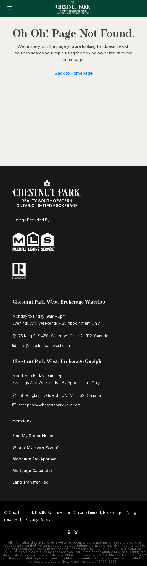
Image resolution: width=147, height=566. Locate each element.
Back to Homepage (74, 73)
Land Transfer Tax (30, 482)
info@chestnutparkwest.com (44, 345)
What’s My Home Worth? (35, 447)
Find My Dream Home (32, 435)
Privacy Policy (37, 519)
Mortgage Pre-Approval (35, 459)
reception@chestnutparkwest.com (49, 405)
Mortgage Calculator (32, 470)
